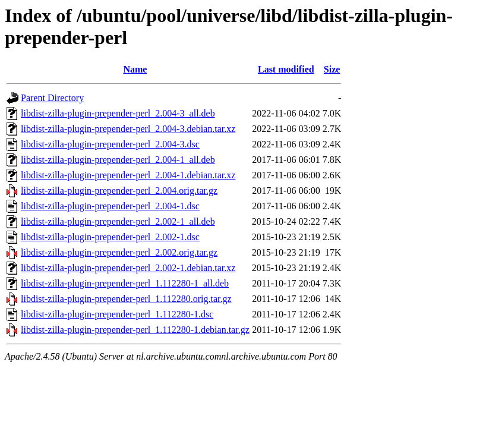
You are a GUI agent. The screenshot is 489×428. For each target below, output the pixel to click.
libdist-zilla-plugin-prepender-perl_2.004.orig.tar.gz (119, 190)
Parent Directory (52, 98)
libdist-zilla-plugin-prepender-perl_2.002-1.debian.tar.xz (128, 268)
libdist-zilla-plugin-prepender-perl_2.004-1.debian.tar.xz (128, 175)
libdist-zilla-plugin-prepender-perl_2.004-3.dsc (110, 144)
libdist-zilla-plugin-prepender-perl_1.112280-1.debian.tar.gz (135, 330)
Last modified (286, 69)
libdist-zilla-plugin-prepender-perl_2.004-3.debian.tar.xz (128, 129)
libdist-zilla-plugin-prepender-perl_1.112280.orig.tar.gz (126, 299)
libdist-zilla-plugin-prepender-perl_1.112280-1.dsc (117, 314)
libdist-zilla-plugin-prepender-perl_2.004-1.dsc (110, 206)
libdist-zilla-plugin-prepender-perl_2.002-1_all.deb (118, 221)
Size (332, 69)
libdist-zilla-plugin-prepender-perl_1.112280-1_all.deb (125, 283)
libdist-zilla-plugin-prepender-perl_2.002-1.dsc (110, 237)
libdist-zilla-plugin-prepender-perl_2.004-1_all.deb (118, 160)
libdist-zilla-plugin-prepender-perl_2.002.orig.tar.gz (119, 252)
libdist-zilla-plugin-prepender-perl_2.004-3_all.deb (118, 113)
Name (135, 69)
